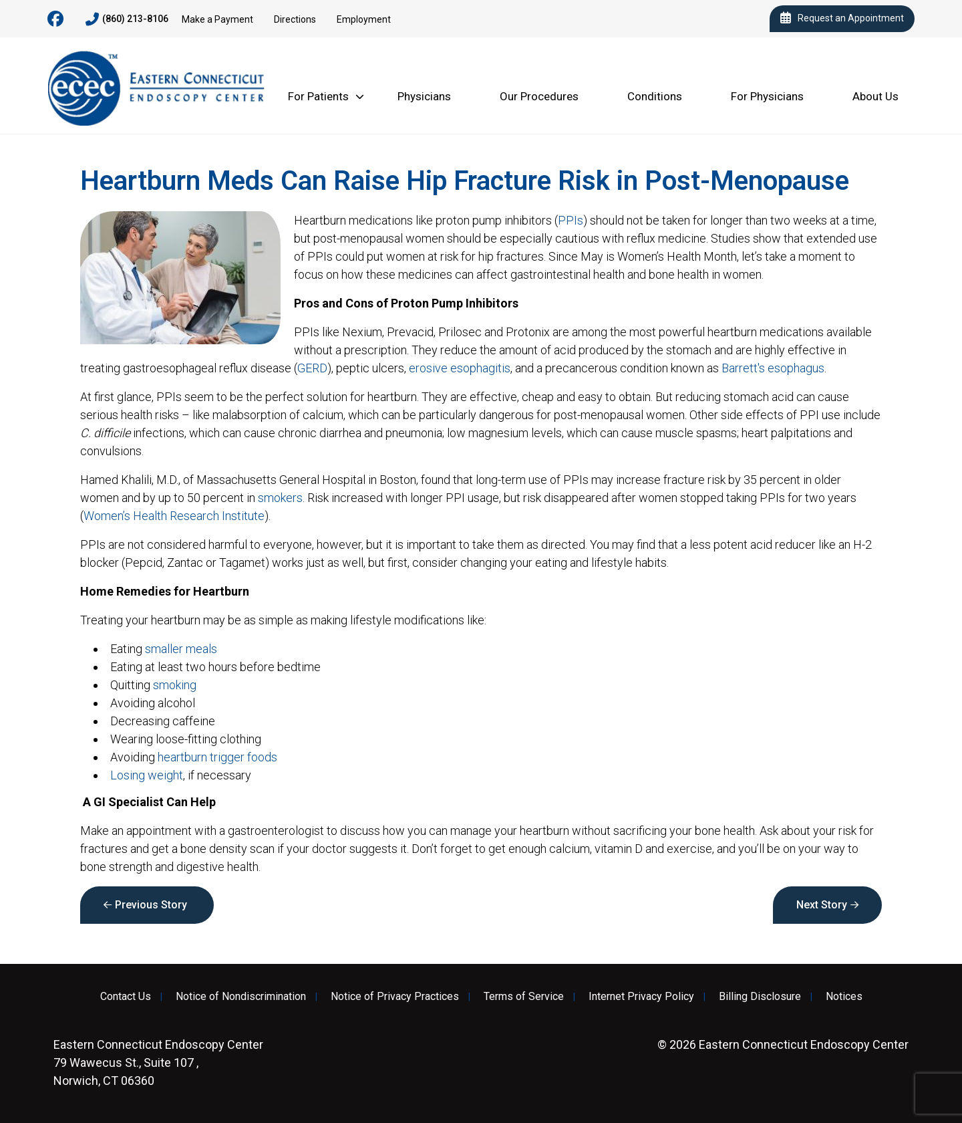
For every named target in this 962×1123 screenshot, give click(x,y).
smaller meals (181, 649)
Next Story (821, 904)
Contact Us (125, 996)
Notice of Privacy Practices (395, 996)
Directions (295, 19)
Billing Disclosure (760, 996)
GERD (312, 368)
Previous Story (151, 904)
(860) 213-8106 (127, 19)
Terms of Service (524, 996)
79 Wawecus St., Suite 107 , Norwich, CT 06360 (158, 1062)
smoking (174, 685)
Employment (364, 19)
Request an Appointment (842, 18)
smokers (280, 498)
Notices (844, 996)
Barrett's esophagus (773, 368)
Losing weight (146, 775)
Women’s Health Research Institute (174, 516)
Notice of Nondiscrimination (241, 996)
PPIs (570, 220)
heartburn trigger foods (217, 757)
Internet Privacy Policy (641, 996)
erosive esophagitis (459, 368)
